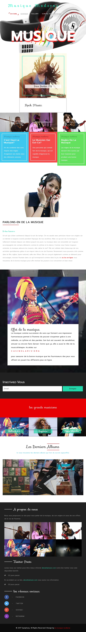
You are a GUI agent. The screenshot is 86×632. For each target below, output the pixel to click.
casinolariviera (25, 351)
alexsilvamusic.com (49, 568)
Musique (24, 14)
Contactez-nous (74, 14)
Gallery (35, 14)
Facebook (14, 597)
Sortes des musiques (52, 14)
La (31, 6)
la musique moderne (62, 628)
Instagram (14, 616)
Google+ (13, 610)
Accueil (13, 14)
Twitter (13, 604)
